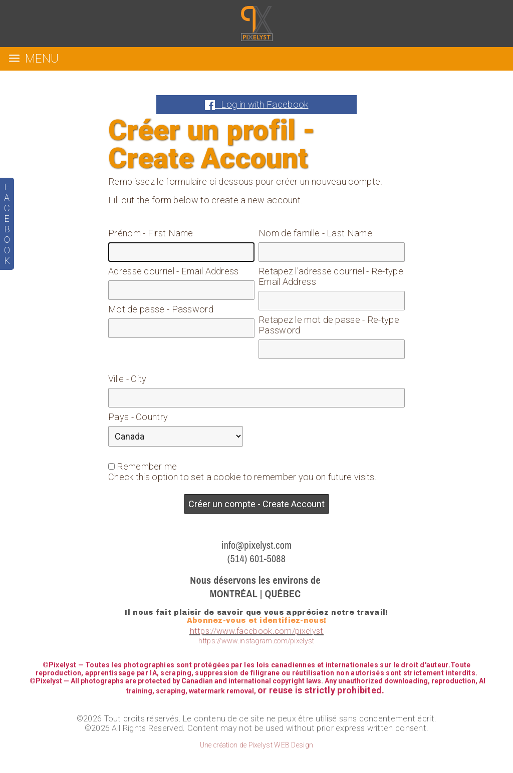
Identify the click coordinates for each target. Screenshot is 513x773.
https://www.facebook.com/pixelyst (257, 631)
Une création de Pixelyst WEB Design (257, 745)
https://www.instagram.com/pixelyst (256, 641)
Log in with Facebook (257, 104)
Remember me (147, 466)
